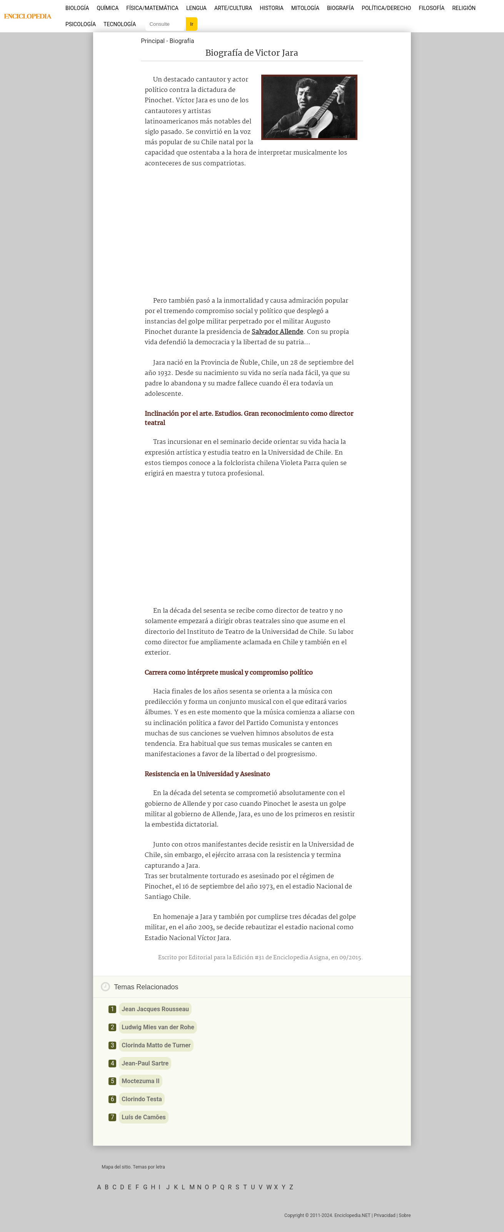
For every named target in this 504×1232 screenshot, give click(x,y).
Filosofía (431, 8)
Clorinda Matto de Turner (156, 1045)
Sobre (405, 1215)
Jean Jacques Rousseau (155, 1009)
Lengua (196, 8)
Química (108, 8)
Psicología (80, 24)
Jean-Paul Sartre (145, 1063)
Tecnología (119, 24)
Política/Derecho (386, 8)
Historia (272, 8)
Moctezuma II (140, 1081)
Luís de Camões (143, 1117)
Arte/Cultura (233, 8)
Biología (77, 8)
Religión (464, 8)
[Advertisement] (252, 232)
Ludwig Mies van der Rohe (158, 1027)
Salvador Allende (277, 332)
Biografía (340, 8)
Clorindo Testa (142, 1099)
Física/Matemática (152, 8)
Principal (153, 41)
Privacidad (385, 1215)
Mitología (305, 8)
